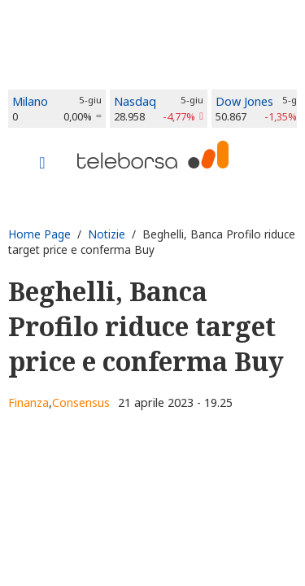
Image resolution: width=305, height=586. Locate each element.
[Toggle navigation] (42, 164)
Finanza (28, 402)
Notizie (106, 234)
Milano (30, 101)
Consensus (81, 402)
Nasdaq (135, 101)
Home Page (39, 234)
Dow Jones (244, 101)
